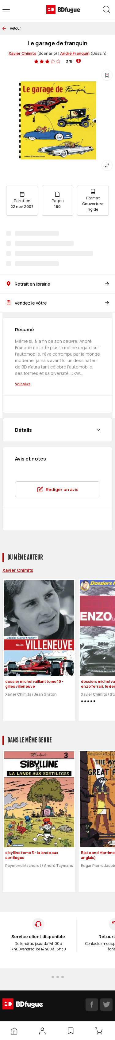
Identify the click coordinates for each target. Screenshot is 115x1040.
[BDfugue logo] (63, 9)
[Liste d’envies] (70, 1030)
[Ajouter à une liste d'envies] (107, 75)
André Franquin (75, 53)
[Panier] (100, 1030)
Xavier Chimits (22, 53)
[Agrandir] (107, 165)
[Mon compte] (42, 1030)
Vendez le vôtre (57, 303)
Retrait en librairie (57, 284)
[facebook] (92, 1004)
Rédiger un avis (57, 489)
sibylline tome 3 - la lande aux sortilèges (31, 855)
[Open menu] (6, 9)
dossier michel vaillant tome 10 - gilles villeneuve (34, 684)
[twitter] (106, 1004)
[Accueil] (14, 1030)
